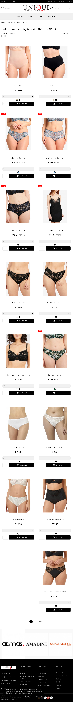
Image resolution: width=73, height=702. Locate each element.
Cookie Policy (42, 682)
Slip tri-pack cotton (18, 447)
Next (41, 621)
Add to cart (22, 104)
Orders (58, 679)
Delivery (22, 673)
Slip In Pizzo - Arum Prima (18, 303)
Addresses (59, 685)
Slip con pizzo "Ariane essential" (55, 592)
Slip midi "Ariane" (18, 520)
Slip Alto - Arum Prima (54, 303)
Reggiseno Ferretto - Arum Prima (18, 375)
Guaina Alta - (18, 86)
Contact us (4, 1)
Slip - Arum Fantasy (18, 158)
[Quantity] (5, 104)
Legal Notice (42, 673)
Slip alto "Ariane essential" (55, 520)
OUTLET (40, 16)
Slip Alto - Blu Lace (18, 230)
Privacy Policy (28, 696)
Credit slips (59, 682)
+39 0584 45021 (6, 674)
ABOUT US (52, 16)
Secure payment (25, 681)
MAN (30, 16)
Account (60, 666)
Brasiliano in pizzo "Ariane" (55, 447)
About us (41, 676)
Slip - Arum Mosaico (55, 375)
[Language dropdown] (62, 1)
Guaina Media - (55, 86)
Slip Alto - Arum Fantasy (54, 158)
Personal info (60, 673)
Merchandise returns (63, 676)
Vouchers (59, 688)
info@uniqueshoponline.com (10, 677)
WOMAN (20, 16)
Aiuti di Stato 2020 (44, 685)
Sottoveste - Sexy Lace (55, 230)
